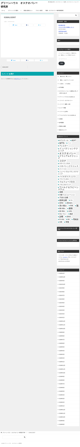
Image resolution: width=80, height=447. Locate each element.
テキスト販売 (39, 10)
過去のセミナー (63, 129)
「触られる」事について (65, 76)
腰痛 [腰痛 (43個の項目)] (71, 208)
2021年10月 (62, 284)
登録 (61, 63)
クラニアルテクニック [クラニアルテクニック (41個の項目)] (68, 157)
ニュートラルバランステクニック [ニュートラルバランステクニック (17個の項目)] (68, 172)
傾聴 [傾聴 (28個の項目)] (61, 192)
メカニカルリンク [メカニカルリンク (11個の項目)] (65, 184)
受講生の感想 (62, 126)
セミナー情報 (62, 107)
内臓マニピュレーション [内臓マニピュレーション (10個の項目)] (67, 194)
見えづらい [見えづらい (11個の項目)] (62, 214)
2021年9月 (61, 288)
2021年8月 (61, 291)
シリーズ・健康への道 (64, 104)
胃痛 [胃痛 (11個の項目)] (71, 205)
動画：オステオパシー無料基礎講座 (54, 10)
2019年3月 (61, 398)
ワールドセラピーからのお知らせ (67, 115)
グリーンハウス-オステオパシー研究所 (67, 228)
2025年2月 (61, 273)
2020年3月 (61, 354)
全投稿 (61, 118)
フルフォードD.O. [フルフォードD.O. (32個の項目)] (67, 182)
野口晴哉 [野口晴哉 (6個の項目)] (61, 219)
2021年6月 (61, 299)
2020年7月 (61, 339)
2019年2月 (61, 402)
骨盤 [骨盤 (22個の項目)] (67, 222)
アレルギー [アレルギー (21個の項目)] (63, 146)
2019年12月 (62, 365)
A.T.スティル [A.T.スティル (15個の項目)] (63, 140)
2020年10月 (62, 328)
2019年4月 (61, 394)
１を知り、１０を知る (64, 83)
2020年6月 (61, 343)
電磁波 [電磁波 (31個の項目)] (75, 219)
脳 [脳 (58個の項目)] (77, 205)
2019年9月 (61, 376)
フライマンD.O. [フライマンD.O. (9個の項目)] (64, 179)
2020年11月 (62, 324)
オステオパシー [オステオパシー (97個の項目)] (67, 153)
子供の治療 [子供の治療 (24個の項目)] (63, 197)
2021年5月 (61, 302)
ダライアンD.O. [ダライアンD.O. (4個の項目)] (63, 168)
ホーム (3, 10)
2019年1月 (61, 405)
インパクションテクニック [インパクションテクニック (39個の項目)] (68, 149)
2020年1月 (61, 361)
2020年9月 (61, 332)
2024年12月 (62, 277)
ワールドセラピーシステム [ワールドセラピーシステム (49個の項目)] (68, 188)
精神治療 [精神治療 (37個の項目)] (63, 200)
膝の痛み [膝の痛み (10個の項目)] (62, 211)
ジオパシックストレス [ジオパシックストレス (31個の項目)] (68, 166)
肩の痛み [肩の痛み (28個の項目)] (63, 206)
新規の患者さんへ (28, 10)
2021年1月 (61, 317)
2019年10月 (62, 372)
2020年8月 (61, 335)
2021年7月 (61, 295)
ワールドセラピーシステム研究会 (67, 240)
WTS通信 (61, 87)
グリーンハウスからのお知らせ (67, 96)
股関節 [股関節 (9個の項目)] (61, 203)
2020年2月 (61, 358)
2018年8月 (61, 424)
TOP (14, 432)
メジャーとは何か (63, 111)
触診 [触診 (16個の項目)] (71, 214)
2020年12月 (62, 321)
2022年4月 (61, 280)
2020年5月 (61, 346)
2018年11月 (62, 413)
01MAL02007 (5, 67)
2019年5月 (61, 391)
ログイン (17, 78)
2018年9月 (61, 420)
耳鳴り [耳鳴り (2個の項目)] (71, 200)
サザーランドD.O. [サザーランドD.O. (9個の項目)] (64, 163)
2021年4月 (61, 306)
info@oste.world (63, 31)
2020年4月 (61, 350)
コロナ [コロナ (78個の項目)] (62, 161)
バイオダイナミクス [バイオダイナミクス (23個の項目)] (67, 176)
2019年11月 (62, 369)
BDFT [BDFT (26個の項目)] (74, 140)
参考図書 (61, 122)
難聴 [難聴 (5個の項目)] (68, 219)
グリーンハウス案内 (13, 10)
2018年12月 (62, 409)
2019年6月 (61, 387)
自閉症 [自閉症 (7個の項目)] (70, 211)
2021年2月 (61, 313)
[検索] (68, 15)
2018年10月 (62, 417)
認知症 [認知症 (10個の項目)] (69, 216)
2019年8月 (61, 380)
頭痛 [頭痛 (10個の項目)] (60, 222)
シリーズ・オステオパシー (66, 100)
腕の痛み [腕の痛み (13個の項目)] (62, 208)
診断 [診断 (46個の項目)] (61, 216)
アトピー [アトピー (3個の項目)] (70, 143)
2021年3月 (61, 310)
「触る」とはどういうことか (66, 80)
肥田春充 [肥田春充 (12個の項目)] (69, 203)
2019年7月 (61, 383)
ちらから (65, 257)
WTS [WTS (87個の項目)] (61, 143)
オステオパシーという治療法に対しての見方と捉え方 (68, 92)
